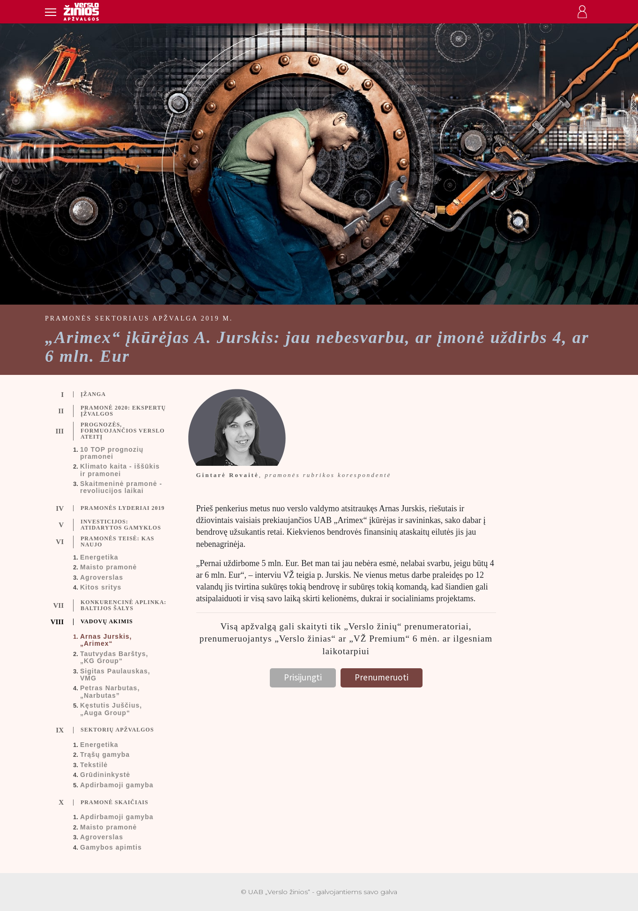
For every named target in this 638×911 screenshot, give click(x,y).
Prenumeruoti (381, 677)
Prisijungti (303, 677)
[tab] (113, 394)
